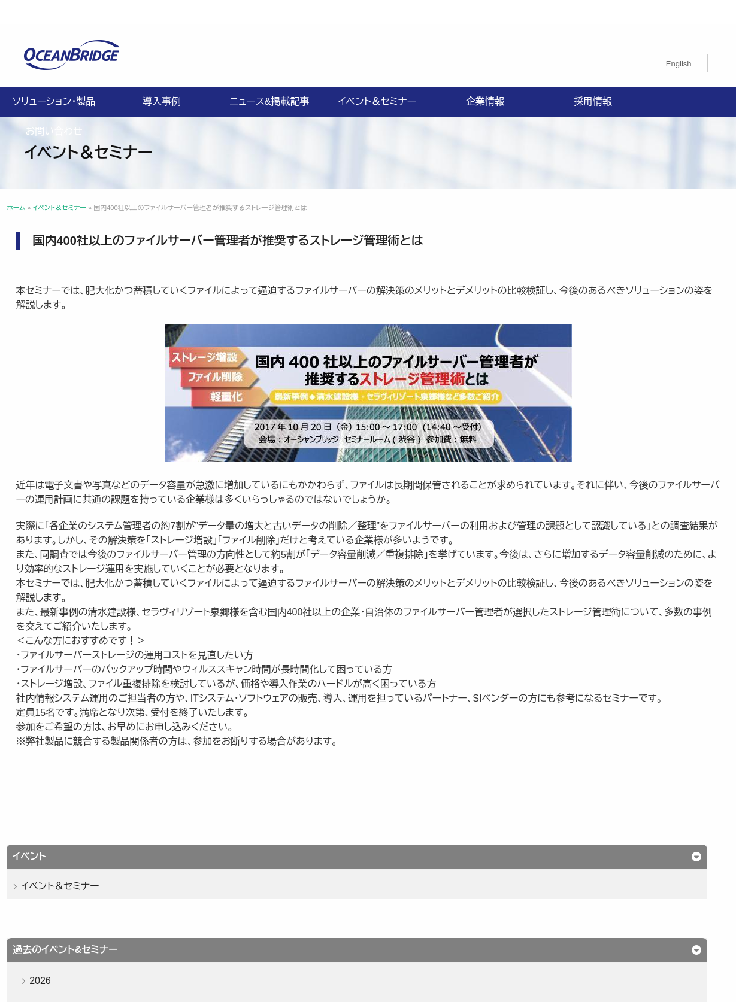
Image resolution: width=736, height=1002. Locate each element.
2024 (57, 399)
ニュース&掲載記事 (269, 77)
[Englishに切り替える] (679, 39)
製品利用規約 (531, 899)
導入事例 (162, 77)
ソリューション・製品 (54, 77)
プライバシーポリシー (242, 885)
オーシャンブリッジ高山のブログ (263, 914)
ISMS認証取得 (528, 885)
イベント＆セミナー (377, 77)
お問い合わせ (53, 107)
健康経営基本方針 (448, 885)
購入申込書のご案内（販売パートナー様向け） (405, 899)
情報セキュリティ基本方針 (348, 885)
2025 (57, 371)
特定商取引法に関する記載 (253, 899)
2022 (57, 454)
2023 (57, 426)
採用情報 (593, 77)
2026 (57, 344)
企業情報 (485, 77)
